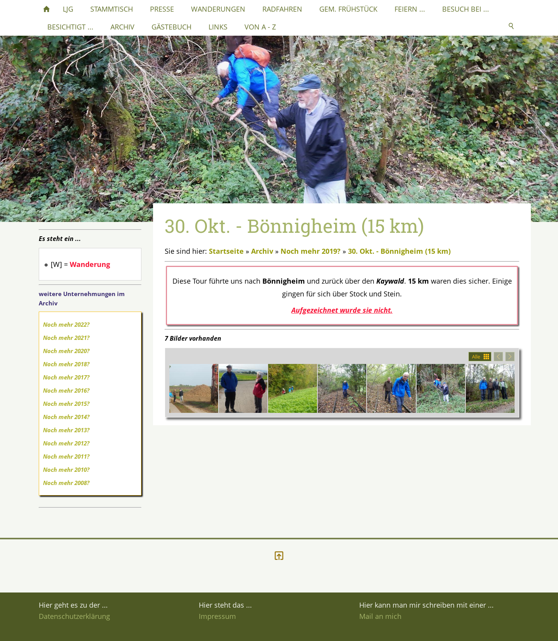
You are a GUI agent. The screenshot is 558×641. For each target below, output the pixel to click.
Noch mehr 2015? (66, 403)
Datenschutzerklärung (74, 616)
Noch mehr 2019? (311, 251)
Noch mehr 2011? (66, 456)
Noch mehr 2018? (66, 364)
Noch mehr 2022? (66, 324)
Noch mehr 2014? (66, 417)
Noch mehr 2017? (66, 377)
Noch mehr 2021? (66, 337)
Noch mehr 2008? (66, 483)
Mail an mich (380, 616)
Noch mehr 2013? (66, 430)
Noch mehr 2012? (66, 443)
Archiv (262, 251)
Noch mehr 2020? (66, 351)
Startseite (226, 251)
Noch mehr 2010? (66, 469)
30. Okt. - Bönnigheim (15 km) (399, 251)
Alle (476, 356)
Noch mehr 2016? (66, 390)
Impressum (217, 616)
